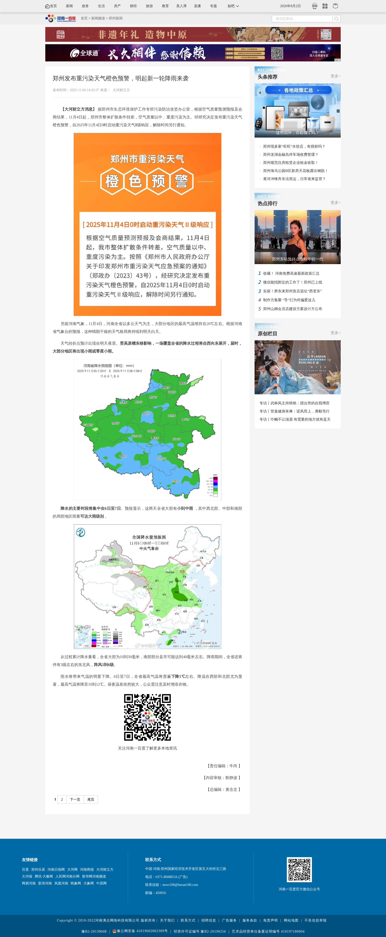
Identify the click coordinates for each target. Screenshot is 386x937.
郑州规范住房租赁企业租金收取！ (291, 163)
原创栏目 (267, 333)
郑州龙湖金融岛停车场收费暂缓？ (291, 154)
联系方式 (188, 920)
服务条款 (249, 920)
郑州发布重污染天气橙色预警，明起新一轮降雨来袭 (121, 78)
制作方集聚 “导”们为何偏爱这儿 (289, 300)
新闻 (69, 6)
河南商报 (87, 869)
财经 (133, 6)
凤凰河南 (61, 883)
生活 (101, 6)
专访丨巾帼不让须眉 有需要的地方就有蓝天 (295, 419)
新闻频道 (98, 18)
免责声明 (270, 920)
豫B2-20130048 (94, 931)
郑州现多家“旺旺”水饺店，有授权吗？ (294, 146)
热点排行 (267, 203)
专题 (213, 6)
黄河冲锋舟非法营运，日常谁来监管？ (294, 179)
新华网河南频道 (94, 876)
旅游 (149, 6)
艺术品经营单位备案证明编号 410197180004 (268, 931)
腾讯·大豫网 (44, 876)
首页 (53, 6)
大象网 (88, 883)
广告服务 (229, 920)
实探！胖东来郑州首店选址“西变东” (292, 291)
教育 (165, 6)
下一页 (75, 799)
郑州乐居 (38, 869)
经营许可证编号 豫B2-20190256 (200, 931)
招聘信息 (208, 920)
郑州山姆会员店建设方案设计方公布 (292, 309)
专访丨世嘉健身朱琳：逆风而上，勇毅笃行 (294, 411)
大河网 (72, 869)
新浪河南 (45, 883)
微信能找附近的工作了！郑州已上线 (292, 282)
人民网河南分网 (67, 876)
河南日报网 (56, 869)
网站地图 (291, 920)
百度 (25, 869)
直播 (197, 6)
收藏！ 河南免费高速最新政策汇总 (291, 273)
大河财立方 (121, 90)
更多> (336, 76)
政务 (85, 6)
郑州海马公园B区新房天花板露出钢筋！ (295, 171)
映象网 (76, 883)
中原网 (101, 883)
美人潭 (181, 6)
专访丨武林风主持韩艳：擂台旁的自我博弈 (294, 403)
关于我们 (167, 920)
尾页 (90, 799)
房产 (117, 6)
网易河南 (29, 883)
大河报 (27, 876)
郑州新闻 (116, 18)
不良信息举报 (316, 920)
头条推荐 (267, 77)
